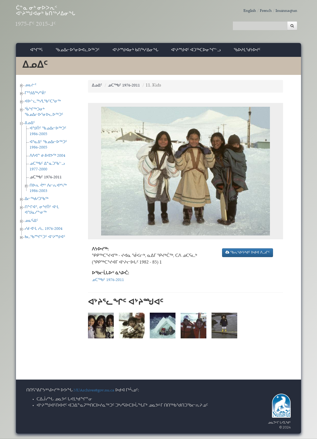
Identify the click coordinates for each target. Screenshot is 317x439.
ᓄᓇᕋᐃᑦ (31, 223)
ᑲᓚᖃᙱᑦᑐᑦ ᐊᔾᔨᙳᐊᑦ (45, 240)
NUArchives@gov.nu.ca (97, 391)
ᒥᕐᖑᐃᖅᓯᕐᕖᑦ (35, 96)
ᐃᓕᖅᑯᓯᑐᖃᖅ (36, 202)
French (262, 11)
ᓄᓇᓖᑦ (31, 88)
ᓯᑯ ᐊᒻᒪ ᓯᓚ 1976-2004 (44, 232)
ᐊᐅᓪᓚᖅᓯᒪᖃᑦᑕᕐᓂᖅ (43, 104)
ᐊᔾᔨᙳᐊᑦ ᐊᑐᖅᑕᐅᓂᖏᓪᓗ (196, 52)
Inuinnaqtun (284, 11)
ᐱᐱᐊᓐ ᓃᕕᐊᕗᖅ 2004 (47, 159)
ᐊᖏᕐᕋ (36, 52)
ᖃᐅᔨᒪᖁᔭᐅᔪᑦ (247, 52)
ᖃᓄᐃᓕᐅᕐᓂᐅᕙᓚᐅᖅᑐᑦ (78, 52)
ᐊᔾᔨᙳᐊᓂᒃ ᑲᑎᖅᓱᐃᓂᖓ (135, 52)
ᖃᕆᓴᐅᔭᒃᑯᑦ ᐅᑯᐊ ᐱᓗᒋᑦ (247, 255)
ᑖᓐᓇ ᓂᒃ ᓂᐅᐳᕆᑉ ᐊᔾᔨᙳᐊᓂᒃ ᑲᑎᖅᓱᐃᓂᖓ (66, 21)
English (244, 11)
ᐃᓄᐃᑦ (30, 126)
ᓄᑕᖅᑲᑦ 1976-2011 (46, 180)
